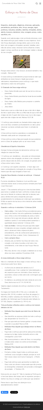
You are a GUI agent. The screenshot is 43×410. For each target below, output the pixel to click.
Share (4, 392)
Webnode (27, 407)
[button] (36, 3)
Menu (40, 3)
